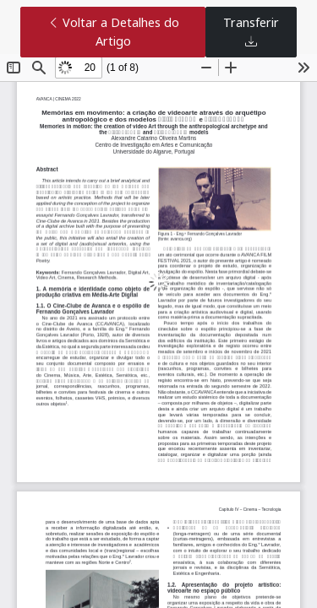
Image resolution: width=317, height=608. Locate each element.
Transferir (251, 31)
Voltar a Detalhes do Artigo (113, 31)
